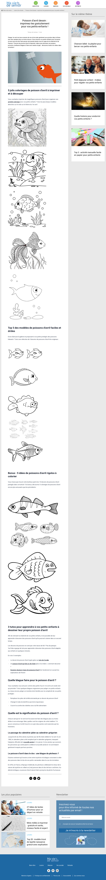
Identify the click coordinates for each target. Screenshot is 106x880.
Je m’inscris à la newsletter (80, 830)
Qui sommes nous (79, 875)
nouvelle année (29, 742)
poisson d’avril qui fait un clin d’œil (24, 664)
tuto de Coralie (44, 660)
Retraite (70, 865)
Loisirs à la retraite (18, 10)
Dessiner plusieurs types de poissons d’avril (24, 670)
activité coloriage (14, 102)
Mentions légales (26, 875)
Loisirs (41, 865)
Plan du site (56, 875)
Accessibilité (67, 875)
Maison (50, 865)
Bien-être (32, 865)
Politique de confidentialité (42, 875)
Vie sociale (60, 865)
